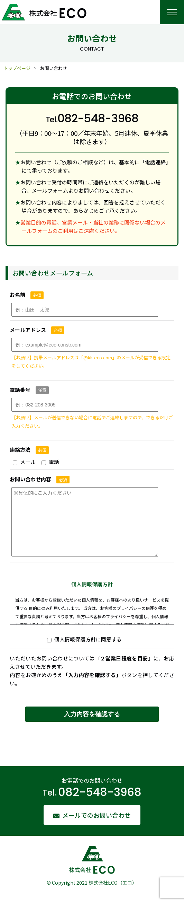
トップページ (16, 68)
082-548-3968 (99, 792)
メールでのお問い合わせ (96, 814)
